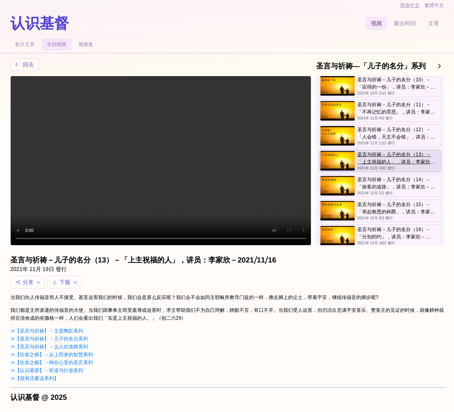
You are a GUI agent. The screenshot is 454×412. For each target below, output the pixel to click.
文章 (433, 23)
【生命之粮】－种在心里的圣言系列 (51, 362)
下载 (65, 282)
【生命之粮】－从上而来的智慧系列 (51, 354)
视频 (376, 23)
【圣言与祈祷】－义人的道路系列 (49, 346)
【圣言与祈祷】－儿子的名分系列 (49, 338)
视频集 (86, 44)
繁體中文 (434, 5)
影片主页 (25, 44)
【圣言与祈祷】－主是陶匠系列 (46, 330)
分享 (29, 282)
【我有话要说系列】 (34, 378)
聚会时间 (405, 23)
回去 (23, 64)
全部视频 (56, 44)
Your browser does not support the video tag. (161, 160)
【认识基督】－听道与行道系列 (46, 370)
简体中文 (410, 5)
